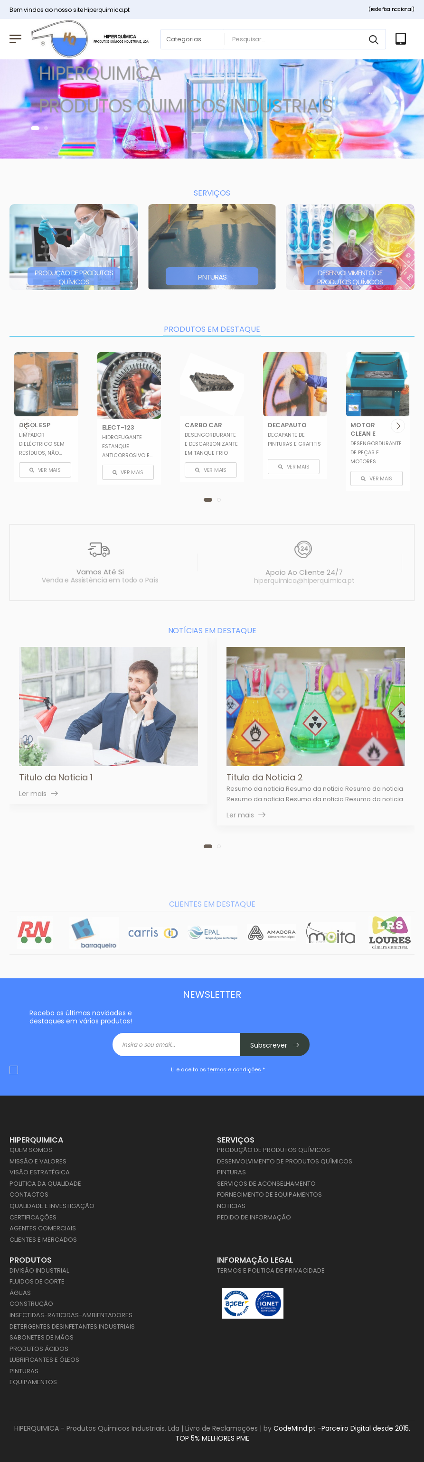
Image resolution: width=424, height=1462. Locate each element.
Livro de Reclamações (221, 1428)
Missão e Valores (37, 1161)
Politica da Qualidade (45, 1183)
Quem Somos (30, 1149)
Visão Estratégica (39, 1172)
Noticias (231, 1205)
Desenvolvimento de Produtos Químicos (350, 277)
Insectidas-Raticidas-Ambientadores (70, 1315)
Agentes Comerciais (42, 1228)
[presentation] (26, 425)
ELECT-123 (118, 427)
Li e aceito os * (218, 1069)
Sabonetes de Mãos (41, 1337)
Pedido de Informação (254, 1217)
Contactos (28, 1194)
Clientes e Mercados (43, 1239)
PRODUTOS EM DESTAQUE (212, 329)
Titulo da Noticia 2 (264, 777)
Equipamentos (33, 1382)
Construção (31, 1303)
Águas (20, 1292)
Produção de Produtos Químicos (74, 277)
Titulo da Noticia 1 (56, 777)
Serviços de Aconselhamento (266, 1183)
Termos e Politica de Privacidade (271, 1270)
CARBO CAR (203, 424)
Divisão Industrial (39, 1270)
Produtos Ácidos (38, 1348)
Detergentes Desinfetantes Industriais (72, 1326)
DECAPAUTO (287, 424)
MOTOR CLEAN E (362, 429)
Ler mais (33, 794)
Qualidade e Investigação (51, 1205)
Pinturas (212, 277)
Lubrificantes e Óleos (44, 1359)
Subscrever (275, 1045)
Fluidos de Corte (37, 1281)
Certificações (33, 1217)
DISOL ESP (34, 424)
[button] (35, 128)
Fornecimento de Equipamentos (269, 1194)
